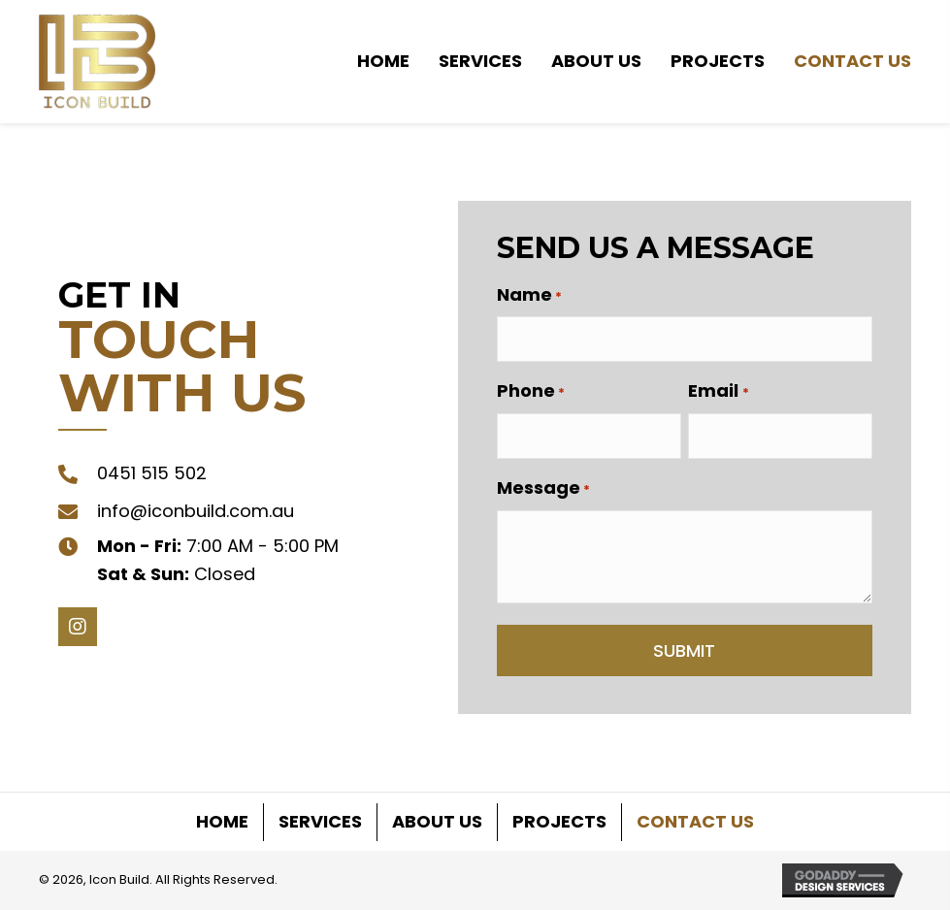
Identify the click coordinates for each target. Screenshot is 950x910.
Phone (531, 391)
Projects (559, 821)
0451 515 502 (152, 473)
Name (529, 295)
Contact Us (695, 821)
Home (222, 821)
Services (320, 821)
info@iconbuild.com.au (195, 511)
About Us (437, 821)
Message (543, 488)
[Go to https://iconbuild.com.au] (97, 62)
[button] (77, 626)
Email (718, 391)
